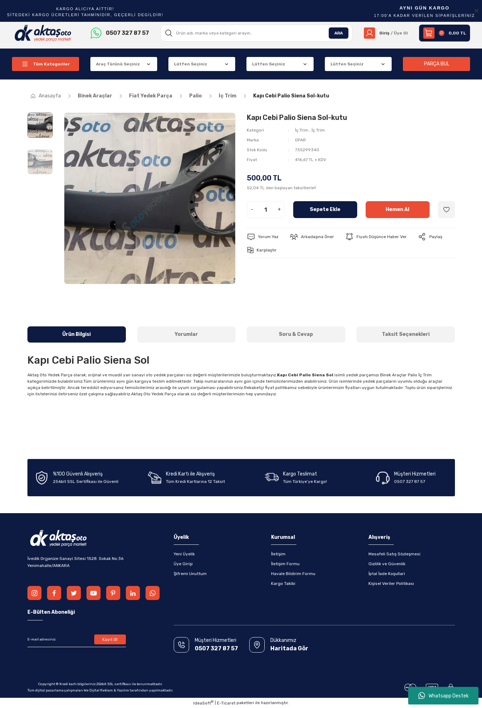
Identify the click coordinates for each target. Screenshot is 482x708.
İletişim (278, 553)
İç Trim (301, 130)
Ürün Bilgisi (76, 334)
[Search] (256, 33)
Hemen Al (397, 209)
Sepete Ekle (325, 209)
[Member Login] (386, 33)
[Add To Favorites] (446, 209)
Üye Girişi (183, 563)
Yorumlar (186, 334)
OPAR (300, 140)
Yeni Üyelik (184, 553)
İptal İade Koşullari (386, 573)
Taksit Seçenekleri (406, 334)
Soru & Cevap (296, 334)
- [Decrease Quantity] (252, 209)
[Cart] (444, 33)
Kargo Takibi (283, 583)
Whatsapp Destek (443, 696)
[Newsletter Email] (76, 639)
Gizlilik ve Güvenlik (386, 563)
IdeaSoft (203, 703)
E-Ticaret (226, 703)
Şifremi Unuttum (190, 573)
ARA (338, 33)
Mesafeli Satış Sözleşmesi (394, 553)
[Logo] (43, 32)
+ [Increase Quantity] (279, 209)
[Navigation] (45, 64)
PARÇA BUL (436, 64)
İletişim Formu (285, 563)
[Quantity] (266, 210)
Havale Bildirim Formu (293, 573)
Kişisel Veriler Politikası (391, 583)
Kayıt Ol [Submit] (109, 639)
